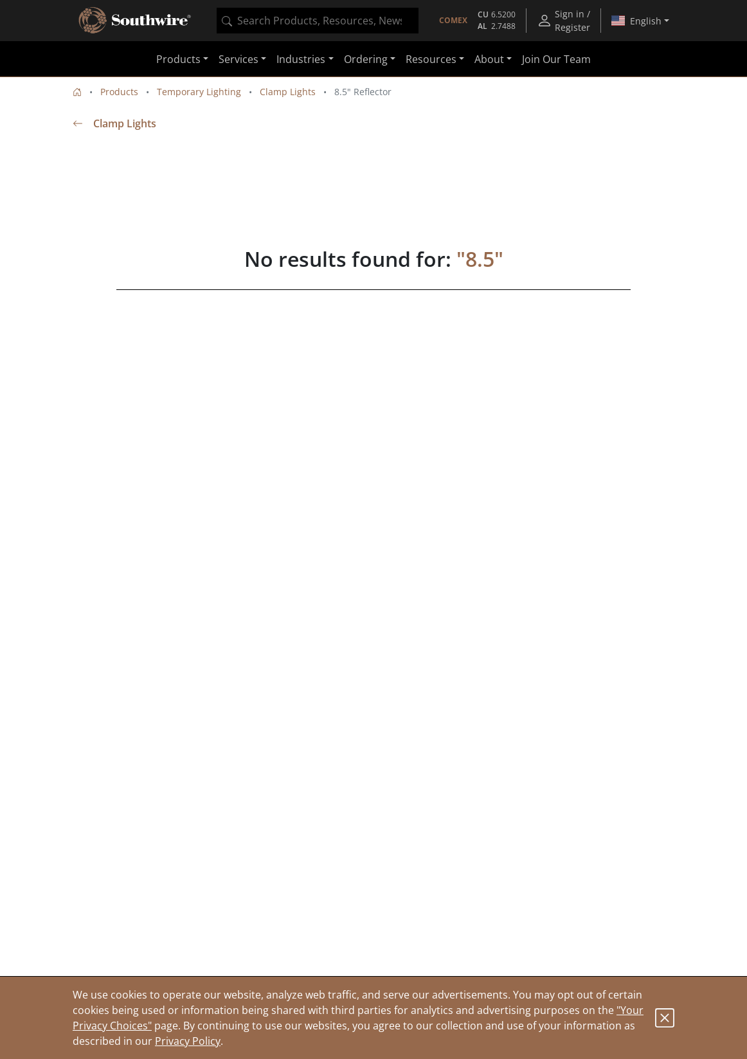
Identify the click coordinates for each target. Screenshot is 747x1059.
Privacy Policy (188, 1041)
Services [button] (238, 59)
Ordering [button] (366, 59)
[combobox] (318, 20)
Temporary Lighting (199, 92)
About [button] (489, 59)
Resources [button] (431, 59)
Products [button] (178, 59)
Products (119, 92)
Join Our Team (556, 59)
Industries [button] (300, 59)
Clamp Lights (288, 92)
